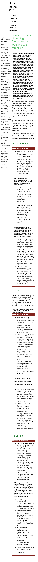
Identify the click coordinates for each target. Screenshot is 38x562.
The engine (5, 49)
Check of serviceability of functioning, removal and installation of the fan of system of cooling (6, 98)
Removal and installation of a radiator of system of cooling (6, 90)
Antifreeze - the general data (6, 56)
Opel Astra (4, 38)
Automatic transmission (4, 152)
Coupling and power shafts (5, 155)
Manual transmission (4, 149)
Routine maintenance (4, 46)
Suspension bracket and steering (4, 161)
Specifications (6, 54)
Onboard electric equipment (6, 166)
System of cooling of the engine (5, 60)
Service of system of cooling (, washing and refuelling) (6, 73)
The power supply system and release (6, 142)
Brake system (5, 158)
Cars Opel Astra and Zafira (6, 40)
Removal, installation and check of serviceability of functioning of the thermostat (6, 82)
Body (3, 164)
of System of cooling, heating (25, 282)
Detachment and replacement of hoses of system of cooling (6, 66)
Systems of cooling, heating (5, 51)
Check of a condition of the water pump (5, 124)
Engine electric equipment (5, 145)
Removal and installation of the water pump (6, 129)
